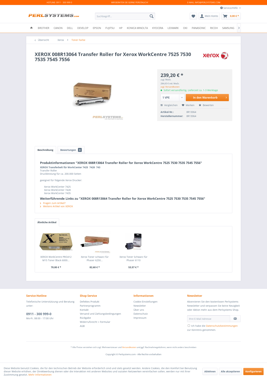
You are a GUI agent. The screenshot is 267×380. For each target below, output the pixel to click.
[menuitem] (125, 16)
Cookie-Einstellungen (146, 301)
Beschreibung (45, 150)
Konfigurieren (253, 371)
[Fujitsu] (110, 27)
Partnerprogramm (90, 305)
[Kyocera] (157, 27)
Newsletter (140, 305)
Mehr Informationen (40, 374)
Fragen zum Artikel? (53, 203)
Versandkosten (129, 347)
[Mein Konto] (209, 16)
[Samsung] (228, 27)
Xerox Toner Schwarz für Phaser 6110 (133, 258)
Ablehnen (210, 371)
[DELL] (70, 27)
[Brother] (43, 27)
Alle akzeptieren (230, 371)
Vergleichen (169, 105)
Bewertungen (71, 150)
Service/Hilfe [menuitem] (229, 8)
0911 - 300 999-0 (38, 314)
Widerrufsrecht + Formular (95, 321)
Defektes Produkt (89, 301)
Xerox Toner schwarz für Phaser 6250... (95, 258)
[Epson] (97, 27)
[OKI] (185, 27)
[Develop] (83, 27)
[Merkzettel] (193, 16)
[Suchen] (151, 16)
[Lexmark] (173, 27)
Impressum (140, 317)
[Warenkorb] (231, 16)
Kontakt (84, 309)
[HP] (121, 27)
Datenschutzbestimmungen (222, 325)
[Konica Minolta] (137, 27)
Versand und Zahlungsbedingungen (100, 313)
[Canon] (58, 27)
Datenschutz (141, 313)
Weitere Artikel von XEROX (56, 206)
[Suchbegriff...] (125, 16)
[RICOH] (214, 27)
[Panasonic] (199, 27)
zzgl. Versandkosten (170, 86)
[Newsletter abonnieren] (235, 318)
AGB (82, 326)
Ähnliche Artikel (46, 222)
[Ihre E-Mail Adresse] (208, 318)
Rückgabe (85, 317)
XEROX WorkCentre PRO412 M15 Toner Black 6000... (56, 258)
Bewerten (206, 105)
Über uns (139, 309)
